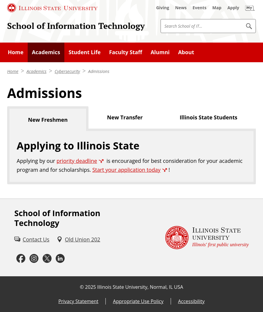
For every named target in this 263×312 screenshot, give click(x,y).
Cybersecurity (67, 71)
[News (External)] (181, 7)
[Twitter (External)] (47, 258)
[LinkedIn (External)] (60, 258)
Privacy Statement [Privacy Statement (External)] (78, 301)
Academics (36, 71)
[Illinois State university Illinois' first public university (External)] (207, 237)
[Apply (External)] (233, 7)
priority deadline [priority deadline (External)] (77, 160)
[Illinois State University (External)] (52, 7)
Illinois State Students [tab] (208, 117)
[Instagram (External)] (34, 258)
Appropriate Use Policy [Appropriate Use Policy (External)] (138, 301)
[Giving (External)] (162, 7)
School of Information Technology (76, 25)
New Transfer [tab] (125, 117)
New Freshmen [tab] (48, 119)
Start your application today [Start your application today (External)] (126, 169)
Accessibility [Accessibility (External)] (191, 301)
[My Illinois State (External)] (250, 7)
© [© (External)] (82, 287)
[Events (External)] (200, 7)
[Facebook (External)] (20, 258)
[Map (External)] (217, 7)
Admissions (98, 71)
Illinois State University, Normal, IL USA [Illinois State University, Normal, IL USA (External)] (140, 287)
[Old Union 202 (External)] (78, 239)
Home (12, 71)
